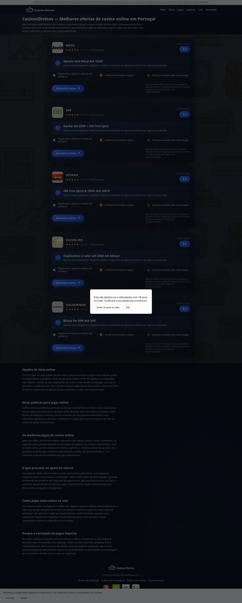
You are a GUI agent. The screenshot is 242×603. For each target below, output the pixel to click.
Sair (128, 307)
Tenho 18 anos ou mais (107, 307)
